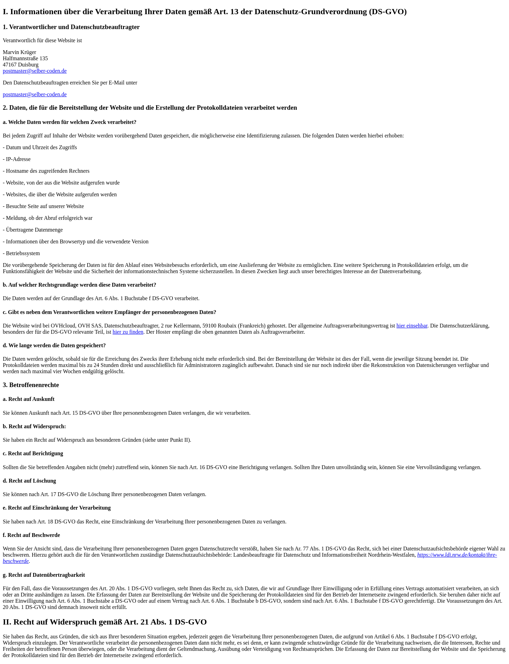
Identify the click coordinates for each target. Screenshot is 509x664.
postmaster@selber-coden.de (35, 71)
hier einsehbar (411, 326)
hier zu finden (128, 332)
